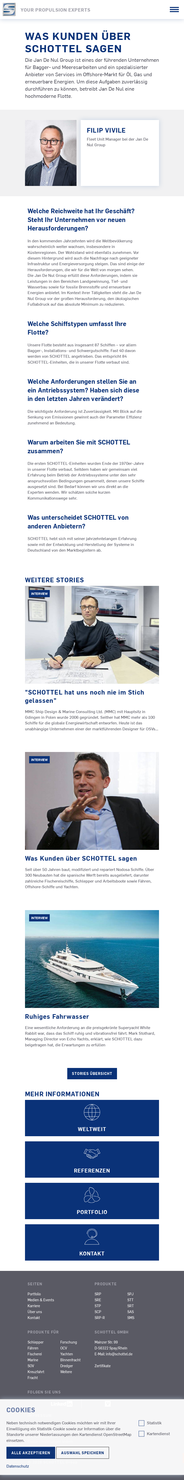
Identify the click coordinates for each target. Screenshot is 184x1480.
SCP (98, 1311)
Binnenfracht (70, 1359)
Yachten (66, 1353)
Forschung (68, 1342)
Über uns (35, 1311)
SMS (130, 1317)
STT (130, 1299)
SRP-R (100, 1317)
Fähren (33, 1347)
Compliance (41, 1425)
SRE (98, 1299)
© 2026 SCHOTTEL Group (53, 1462)
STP (98, 1305)
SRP (98, 1293)
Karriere (34, 1305)
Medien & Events (41, 1299)
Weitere (66, 1371)
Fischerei (35, 1353)
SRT (130, 1305)
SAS (130, 1311)
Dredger (66, 1365)
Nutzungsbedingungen (53, 1451)
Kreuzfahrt (36, 1371)
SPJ (130, 1293)
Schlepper (36, 1342)
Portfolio (34, 1293)
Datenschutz (43, 1436)
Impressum (40, 1415)
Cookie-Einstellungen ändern (50, 1441)
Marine (33, 1359)
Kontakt (34, 1317)
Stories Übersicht (92, 1073)
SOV (31, 1365)
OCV (63, 1347)
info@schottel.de (119, 1353)
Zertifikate (103, 1365)
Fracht (33, 1377)
